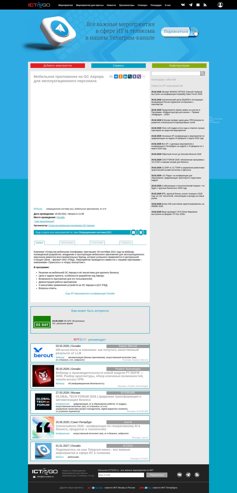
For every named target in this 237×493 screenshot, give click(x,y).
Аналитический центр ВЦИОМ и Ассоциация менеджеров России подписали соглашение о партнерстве (177, 102)
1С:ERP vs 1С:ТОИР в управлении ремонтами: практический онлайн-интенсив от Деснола (178, 169)
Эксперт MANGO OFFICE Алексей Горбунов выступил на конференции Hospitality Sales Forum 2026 (176, 93)
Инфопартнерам (179, 65)
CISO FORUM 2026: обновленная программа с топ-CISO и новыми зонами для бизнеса (178, 161)
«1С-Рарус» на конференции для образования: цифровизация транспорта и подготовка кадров (176, 177)
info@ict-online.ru (45, 476)
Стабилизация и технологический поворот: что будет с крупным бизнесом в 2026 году (178, 187)
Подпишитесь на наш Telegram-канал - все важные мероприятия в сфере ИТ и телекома (93, 451)
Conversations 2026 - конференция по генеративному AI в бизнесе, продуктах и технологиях (98, 428)
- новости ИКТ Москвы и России (119, 487)
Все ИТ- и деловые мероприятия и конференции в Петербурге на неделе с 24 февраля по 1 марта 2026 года (177, 146)
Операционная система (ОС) (60, 209)
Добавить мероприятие (57, 65)
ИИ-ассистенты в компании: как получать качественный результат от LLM (97, 351)
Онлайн (60, 217)
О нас (168, 5)
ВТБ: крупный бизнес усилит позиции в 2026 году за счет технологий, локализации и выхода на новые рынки (177, 196)
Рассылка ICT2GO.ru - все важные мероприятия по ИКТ (126, 470)
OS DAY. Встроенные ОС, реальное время (68, 322)
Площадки (156, 5)
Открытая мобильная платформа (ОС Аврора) (72, 225)
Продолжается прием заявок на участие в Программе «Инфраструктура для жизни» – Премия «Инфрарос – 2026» (175, 112)
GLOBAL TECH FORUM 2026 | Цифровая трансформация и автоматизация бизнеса (98, 398)
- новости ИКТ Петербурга (164, 487)
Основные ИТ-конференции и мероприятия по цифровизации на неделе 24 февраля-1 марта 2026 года (177, 137)
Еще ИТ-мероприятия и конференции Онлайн (90, 293)
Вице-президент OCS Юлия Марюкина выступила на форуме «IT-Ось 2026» (174, 213)
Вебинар (38, 209)
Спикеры (142, 5)
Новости (111, 5)
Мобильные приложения (87, 209)
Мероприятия (65, 5)
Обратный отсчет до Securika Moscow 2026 (181, 154)
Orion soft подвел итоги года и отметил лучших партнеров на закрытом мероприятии (178, 129)
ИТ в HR (103, 209)
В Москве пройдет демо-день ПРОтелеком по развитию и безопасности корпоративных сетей (177, 121)
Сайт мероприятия (43, 221)
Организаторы (126, 5)
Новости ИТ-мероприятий (167, 85)
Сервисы (118, 65)
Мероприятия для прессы (90, 5)
